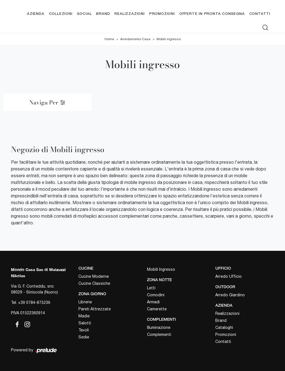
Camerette (157, 309)
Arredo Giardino (230, 295)
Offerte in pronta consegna (212, 13)
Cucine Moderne (93, 276)
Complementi (159, 334)
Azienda (35, 13)
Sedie (83, 337)
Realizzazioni (129, 13)
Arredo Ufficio (228, 276)
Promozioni (162, 13)
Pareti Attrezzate (94, 309)
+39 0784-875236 (34, 302)
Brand (103, 13)
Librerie (85, 302)
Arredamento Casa (135, 39)
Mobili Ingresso (161, 269)
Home (109, 39)
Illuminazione (158, 327)
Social (84, 13)
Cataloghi (224, 327)
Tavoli (83, 330)
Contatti (259, 13)
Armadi (153, 302)
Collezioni (61, 13)
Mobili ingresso (169, 39)
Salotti (84, 323)
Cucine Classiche (94, 283)
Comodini (155, 295)
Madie (84, 316)
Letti (151, 288)
